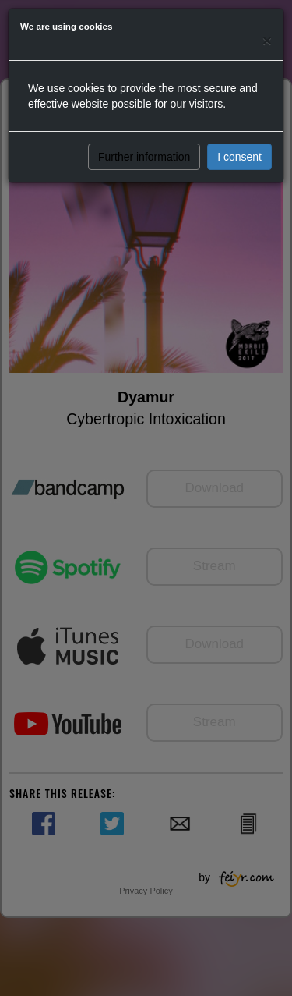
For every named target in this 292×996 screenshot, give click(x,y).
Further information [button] (144, 157)
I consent (239, 157)
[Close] (267, 40)
